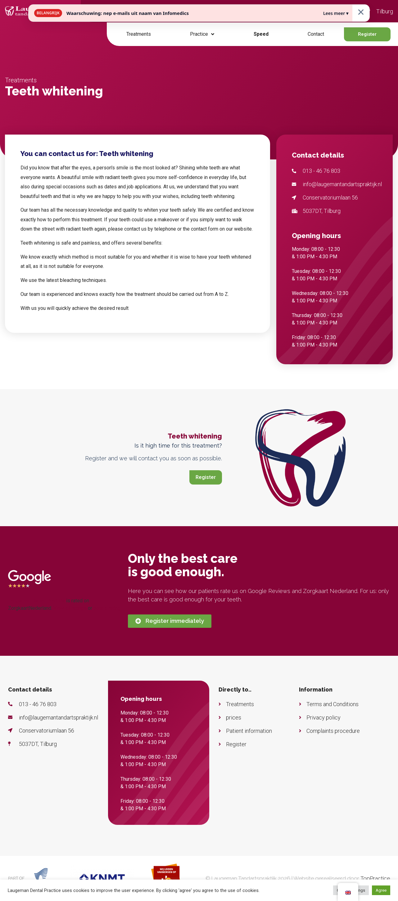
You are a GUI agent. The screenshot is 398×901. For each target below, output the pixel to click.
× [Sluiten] (360, 11)
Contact (316, 34)
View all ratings (70, 608)
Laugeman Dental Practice (36, 601)
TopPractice (375, 878)
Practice (202, 34)
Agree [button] (381, 890)
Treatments (138, 34)
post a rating (106, 608)
